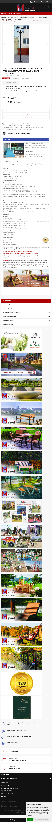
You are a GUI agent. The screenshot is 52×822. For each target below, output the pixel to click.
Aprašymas (7, 139)
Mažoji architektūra (8, 308)
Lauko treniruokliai (8, 320)
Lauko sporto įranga (8, 324)
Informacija (5, 775)
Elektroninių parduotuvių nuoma (22, 812)
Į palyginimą (16, 78)
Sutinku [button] (30, 819)
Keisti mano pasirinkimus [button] (41, 819)
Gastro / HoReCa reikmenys (11, 304)
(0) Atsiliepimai (8, 292)
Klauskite (6, 78)
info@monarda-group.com (18, 760)
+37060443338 (14, 752)
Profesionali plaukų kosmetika (11, 312)
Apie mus (3, 13)
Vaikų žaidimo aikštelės (9, 316)
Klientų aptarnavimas (9, 778)
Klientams (4, 782)
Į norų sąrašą (25, 78)
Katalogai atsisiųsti (15, 13)
